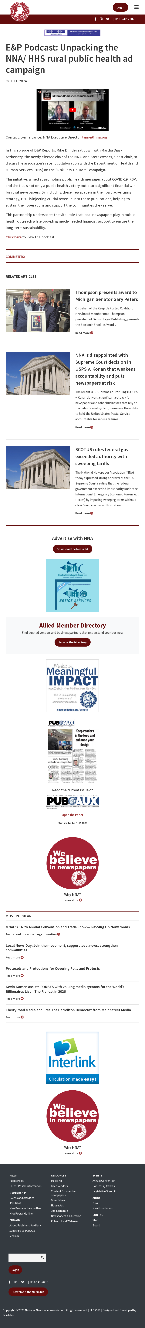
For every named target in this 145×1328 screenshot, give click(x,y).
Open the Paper (72, 815)
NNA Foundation (103, 1208)
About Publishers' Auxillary (25, 1225)
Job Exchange (59, 1210)
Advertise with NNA (72, 538)
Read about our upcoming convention (33, 934)
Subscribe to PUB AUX (72, 823)
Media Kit (15, 1236)
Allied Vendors (59, 1186)
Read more (84, 333)
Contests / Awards (104, 1186)
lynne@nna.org (94, 137)
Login (120, 7)
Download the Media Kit (72, 549)
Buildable (8, 1315)
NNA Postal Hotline (21, 1213)
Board (96, 1225)
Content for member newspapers (63, 1193)
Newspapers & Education (66, 1216)
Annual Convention (104, 1181)
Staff (95, 1220)
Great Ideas (58, 1200)
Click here (14, 237)
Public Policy (16, 1181)
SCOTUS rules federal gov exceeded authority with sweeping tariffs (102, 456)
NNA (95, 1203)
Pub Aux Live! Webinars (65, 1221)
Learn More (72, 900)
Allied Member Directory (72, 625)
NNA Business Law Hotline (25, 1208)
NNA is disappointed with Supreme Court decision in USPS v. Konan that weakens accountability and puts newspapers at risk (105, 369)
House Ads (57, 1205)
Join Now (15, 1203)
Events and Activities (21, 1198)
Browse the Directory (73, 642)
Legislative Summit (104, 1191)
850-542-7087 (39, 1282)
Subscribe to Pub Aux (22, 1230)
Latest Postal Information (25, 1186)
